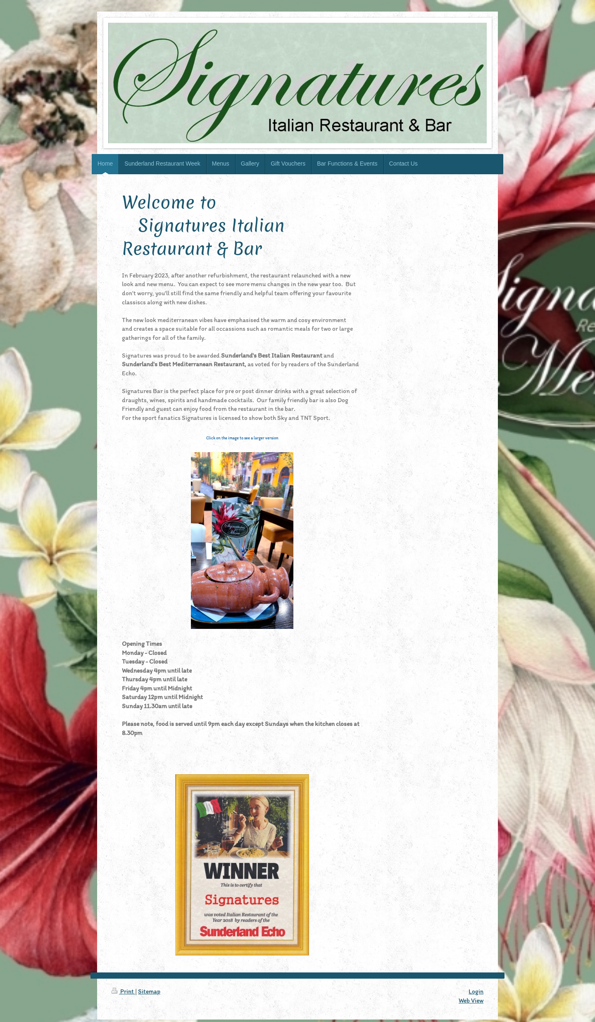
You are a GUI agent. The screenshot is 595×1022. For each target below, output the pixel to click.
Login (476, 991)
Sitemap (149, 991)
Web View (471, 1000)
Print (123, 991)
